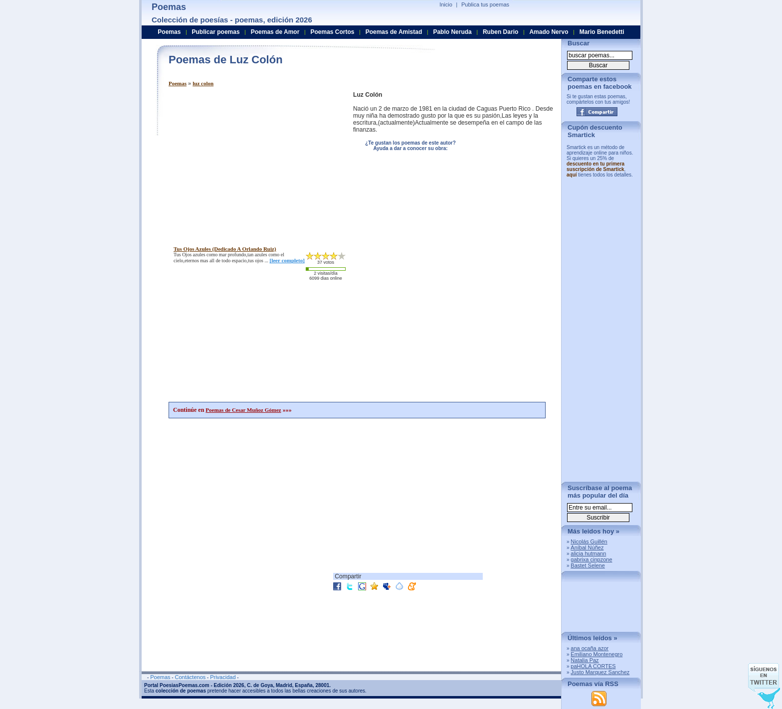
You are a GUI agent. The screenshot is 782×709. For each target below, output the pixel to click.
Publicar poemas (216, 31)
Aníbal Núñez (587, 547)
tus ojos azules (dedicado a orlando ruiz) (225, 249)
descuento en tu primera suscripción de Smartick (595, 166)
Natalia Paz (584, 660)
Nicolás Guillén (589, 541)
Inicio (445, 4)
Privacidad (222, 677)
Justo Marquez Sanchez (600, 672)
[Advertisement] (252, 161)
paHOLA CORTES (593, 666)
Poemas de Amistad (394, 31)
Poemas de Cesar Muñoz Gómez (243, 410)
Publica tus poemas (485, 4)
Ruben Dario (500, 31)
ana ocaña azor (589, 648)
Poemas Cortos (332, 31)
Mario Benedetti (602, 31)
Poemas (178, 83)
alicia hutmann (588, 553)
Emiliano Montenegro (596, 654)
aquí (572, 174)
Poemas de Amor (275, 31)
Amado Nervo (548, 31)
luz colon (203, 83)
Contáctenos (190, 677)
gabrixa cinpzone (591, 559)
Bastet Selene (588, 565)
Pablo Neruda (452, 31)
